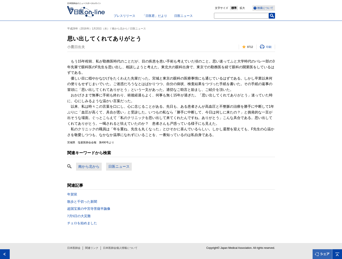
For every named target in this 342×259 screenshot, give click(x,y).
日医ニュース (183, 16)
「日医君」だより (154, 16)
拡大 (242, 8)
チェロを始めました (82, 223)
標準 (234, 8)
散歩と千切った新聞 (82, 201)
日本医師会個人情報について (120, 247)
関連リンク (91, 247)
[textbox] (241, 16)
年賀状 (72, 194)
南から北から (88, 166)
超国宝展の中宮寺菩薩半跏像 (88, 208)
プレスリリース (124, 16)
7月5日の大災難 (79, 216)
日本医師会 (73, 247)
